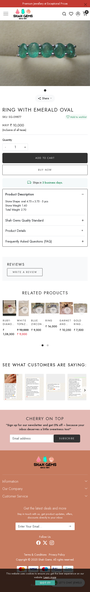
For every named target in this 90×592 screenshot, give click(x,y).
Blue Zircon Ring (36, 322)
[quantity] (15, 147)
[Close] (85, 4)
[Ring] (52, 308)
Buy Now (45, 170)
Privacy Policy (57, 555)
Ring (48, 320)
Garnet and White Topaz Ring (65, 322)
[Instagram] (52, 543)
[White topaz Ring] (23, 308)
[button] (77, 14)
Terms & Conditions (35, 555)
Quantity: (7, 140)
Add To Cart (45, 158)
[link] (64, 14)
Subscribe (67, 438)
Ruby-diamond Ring (9, 322)
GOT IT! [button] (45, 583)
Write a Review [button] (25, 272)
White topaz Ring (21, 322)
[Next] (85, 390)
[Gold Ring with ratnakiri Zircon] (80, 308)
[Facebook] (38, 543)
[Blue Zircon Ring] (38, 308)
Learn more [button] (50, 577)
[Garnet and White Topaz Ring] (66, 308)
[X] (45, 543)
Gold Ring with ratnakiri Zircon (80, 322)
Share (43, 98)
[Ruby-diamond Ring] (9, 308)
